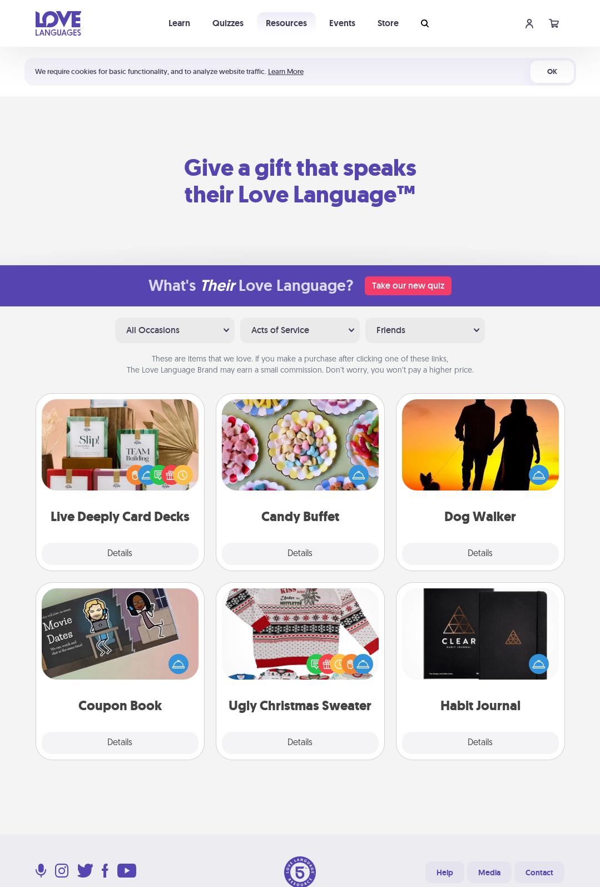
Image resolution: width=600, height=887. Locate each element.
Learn (179, 23)
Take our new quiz (408, 285)
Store (388, 23)
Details (119, 553)
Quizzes (228, 23)
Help (445, 873)
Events (342, 23)
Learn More (286, 71)
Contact (539, 873)
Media (489, 873)
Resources (286, 23)
